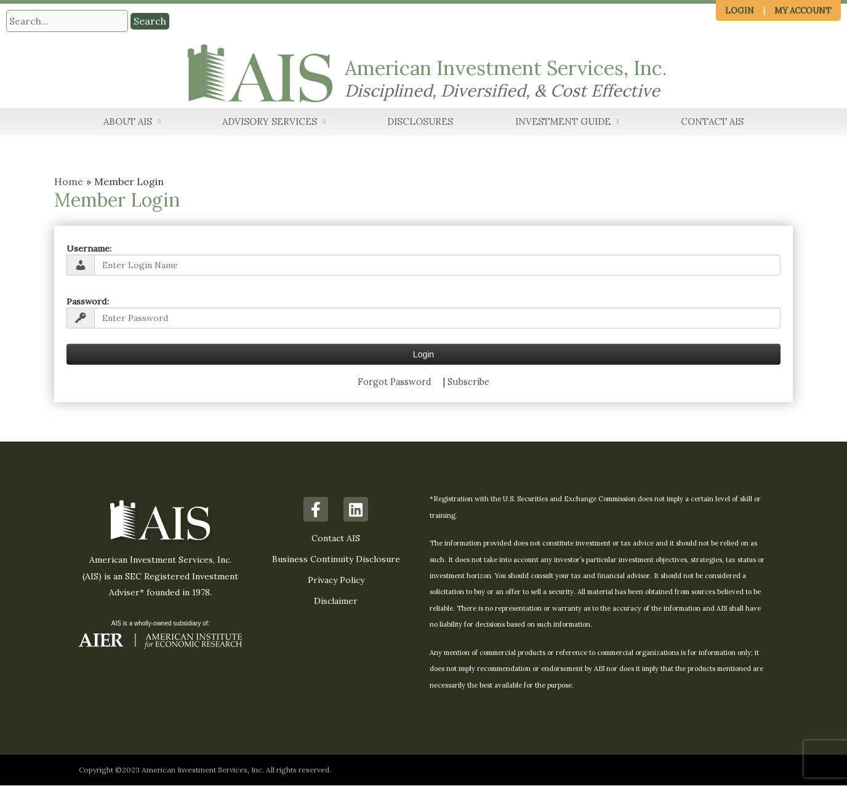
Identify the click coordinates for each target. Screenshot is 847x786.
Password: (87, 301)
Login (739, 11)
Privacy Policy (336, 580)
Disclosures (420, 122)
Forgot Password (395, 381)
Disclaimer (336, 601)
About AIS (132, 122)
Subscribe (468, 381)
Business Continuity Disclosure (336, 559)
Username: (88, 248)
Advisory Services (274, 122)
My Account (803, 11)
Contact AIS (712, 122)
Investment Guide (567, 122)
